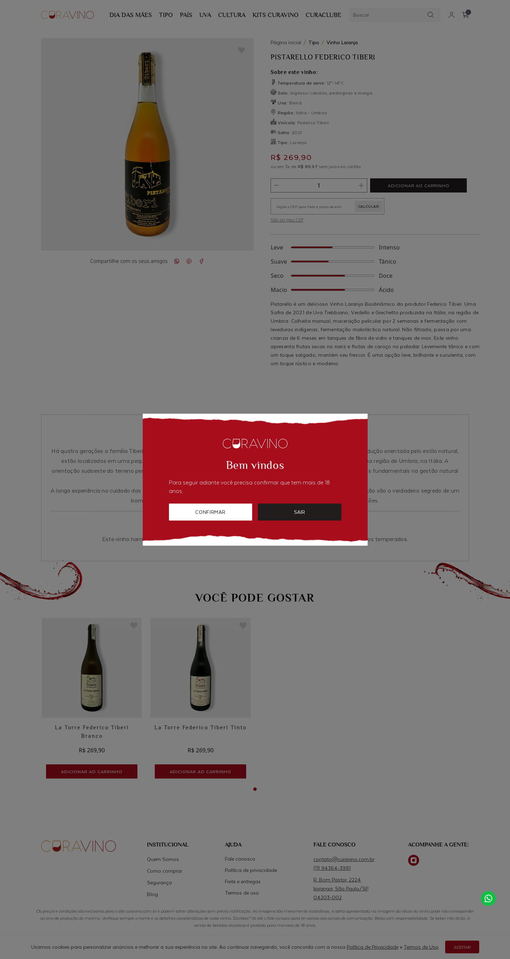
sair (299, 512)
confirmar (210, 512)
